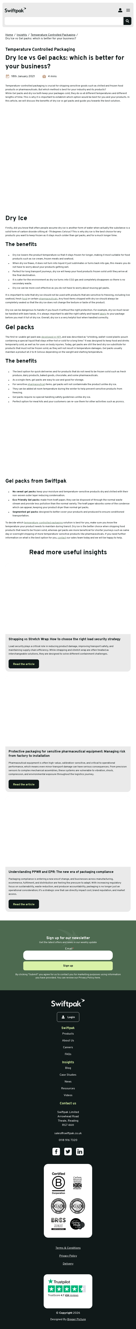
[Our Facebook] (56, 1151)
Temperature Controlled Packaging (53, 35)
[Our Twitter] (68, 1151)
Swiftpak (68, 1028)
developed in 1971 (51, 337)
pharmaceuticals (48, 298)
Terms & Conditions (68, 1248)
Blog (68, 1068)
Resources (68, 1088)
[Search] (127, 21)
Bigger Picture (76, 1319)
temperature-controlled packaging (43, 522)
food (24, 298)
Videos (68, 1095)
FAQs (68, 1054)
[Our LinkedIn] (80, 1151)
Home (9, 35)
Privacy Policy (68, 1256)
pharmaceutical (36, 384)
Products (68, 1033)
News (68, 1081)
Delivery (68, 1263)
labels (102, 314)
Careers (68, 1047)
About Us (68, 1040)
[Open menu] (128, 10)
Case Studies (68, 1074)
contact (62, 537)
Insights (22, 35)
